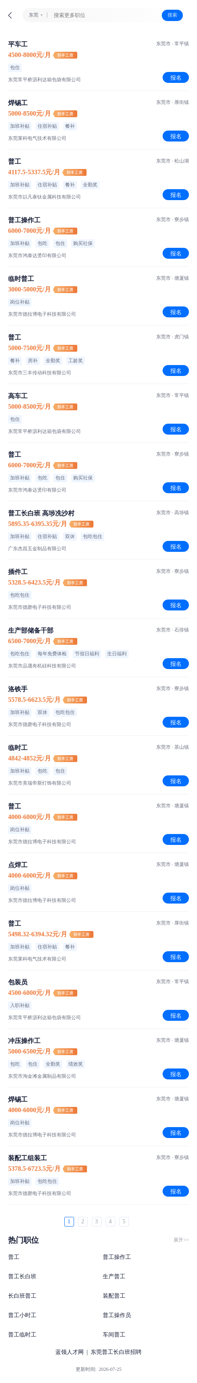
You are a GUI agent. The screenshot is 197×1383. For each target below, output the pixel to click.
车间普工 (114, 1335)
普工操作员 (117, 1315)
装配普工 (114, 1296)
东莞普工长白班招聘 (116, 1352)
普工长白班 (22, 1276)
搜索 (172, 15)
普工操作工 (117, 1257)
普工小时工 (22, 1315)
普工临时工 (22, 1335)
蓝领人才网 (69, 1352)
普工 (13, 1257)
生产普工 (114, 1276)
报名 (176, 77)
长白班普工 (22, 1296)
